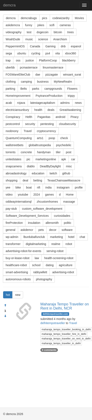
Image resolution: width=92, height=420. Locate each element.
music (29, 39)
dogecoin (42, 32)
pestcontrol (13, 124)
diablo (31, 166)
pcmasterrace (29, 67)
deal (25, 180)
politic (67, 222)
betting (37, 180)
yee (8, 187)
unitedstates (13, 159)
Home (69, 194)
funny (28, 25)
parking (10, 88)
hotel (71, 237)
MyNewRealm (63, 81)
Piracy (75, 117)
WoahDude (13, 39)
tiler (58, 152)
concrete (26, 152)
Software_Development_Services (27, 215)
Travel (28, 131)
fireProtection (14, 222)
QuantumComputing (19, 138)
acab (9, 102)
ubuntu (21, 53)
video (9, 194)
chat (82, 237)
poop (51, 138)
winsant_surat (72, 74)
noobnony (12, 131)
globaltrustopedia (40, 145)
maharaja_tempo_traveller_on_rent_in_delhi (66, 338)
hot (8, 294)
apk (63, 159)
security (30, 124)
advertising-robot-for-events (23, 251)
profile (79, 187)
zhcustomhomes (47, 201)
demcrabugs (29, 18)
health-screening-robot (58, 258)
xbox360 (70, 53)
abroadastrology (16, 173)
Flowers (72, 88)
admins (65, 102)
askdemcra (13, 25)
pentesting (47, 124)
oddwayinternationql (19, 201)
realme (55, 244)
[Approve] (5, 305)
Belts (23, 88)
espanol (76, 46)
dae (37, 74)
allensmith (52, 222)
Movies (79, 18)
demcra (9, 5)
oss (18, 60)
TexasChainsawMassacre (63, 180)
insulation (34, 222)
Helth (28, 117)
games (49, 194)
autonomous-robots (18, 279)
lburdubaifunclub (34, 237)
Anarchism (60, 39)
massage (69, 201)
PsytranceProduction (49, 95)
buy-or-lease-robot (17, 258)
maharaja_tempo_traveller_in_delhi (61, 343)
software (67, 229)
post (68, 152)
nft (38, 187)
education (38, 173)
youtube (23, 194)
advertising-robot (63, 272)
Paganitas (43, 117)
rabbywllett (40, 272)
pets (41, 229)
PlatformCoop (48, 60)
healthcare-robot (16, 265)
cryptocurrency (46, 131)
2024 (36, 194)
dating (49, 265)
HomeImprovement (18, 95)
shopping (11, 180)
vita (57, 53)
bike (18, 187)
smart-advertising (17, 272)
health (38, 109)
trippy (71, 95)
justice (30, 60)
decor (52, 229)
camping (26, 81)
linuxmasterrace (53, 67)
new (17, 294)
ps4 (47, 53)
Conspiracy (13, 117)
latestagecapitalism (42, 102)
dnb (63, 46)
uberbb (10, 67)
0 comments (49, 350)
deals (50, 109)
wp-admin (12, 237)
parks (35, 88)
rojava (21, 102)
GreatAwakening (70, 109)
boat (29, 187)
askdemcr (27, 229)
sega (9, 53)
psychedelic (63, 145)
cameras (65, 25)
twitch (53, 173)
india (48, 187)
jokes (40, 25)
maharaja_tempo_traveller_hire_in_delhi (64, 334)
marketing (56, 237)
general (10, 229)
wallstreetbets (15, 145)
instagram (63, 187)
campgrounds (53, 88)
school (36, 265)
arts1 (40, 138)
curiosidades (62, 215)
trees (70, 32)
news (78, 102)
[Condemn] (5, 316)
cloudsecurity (67, 124)
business (42, 81)
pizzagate (51, 74)
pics (44, 18)
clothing (11, 81)
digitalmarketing (36, 244)
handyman (44, 152)
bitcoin (58, 32)
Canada (35, 46)
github (66, 173)
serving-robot (54, 251)
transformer (13, 244)
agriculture (65, 265)
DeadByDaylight (50, 166)
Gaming (50, 46)
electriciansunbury (17, 109)
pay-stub (11, 208)
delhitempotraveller (52, 323)
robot (68, 244)
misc (69, 166)
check (64, 138)
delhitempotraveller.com (55, 314)
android (60, 117)
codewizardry (61, 18)
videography (13, 32)
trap (8, 60)
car (73, 159)
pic (28, 159)
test (29, 32)
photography (44, 279)
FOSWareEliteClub (18, 74)
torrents (10, 152)
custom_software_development (42, 208)
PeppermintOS (15, 46)
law (37, 258)
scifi (51, 25)
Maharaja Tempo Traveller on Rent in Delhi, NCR (64, 306)
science (43, 39)
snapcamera (14, 166)
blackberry (69, 60)
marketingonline (45, 159)
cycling (35, 53)
